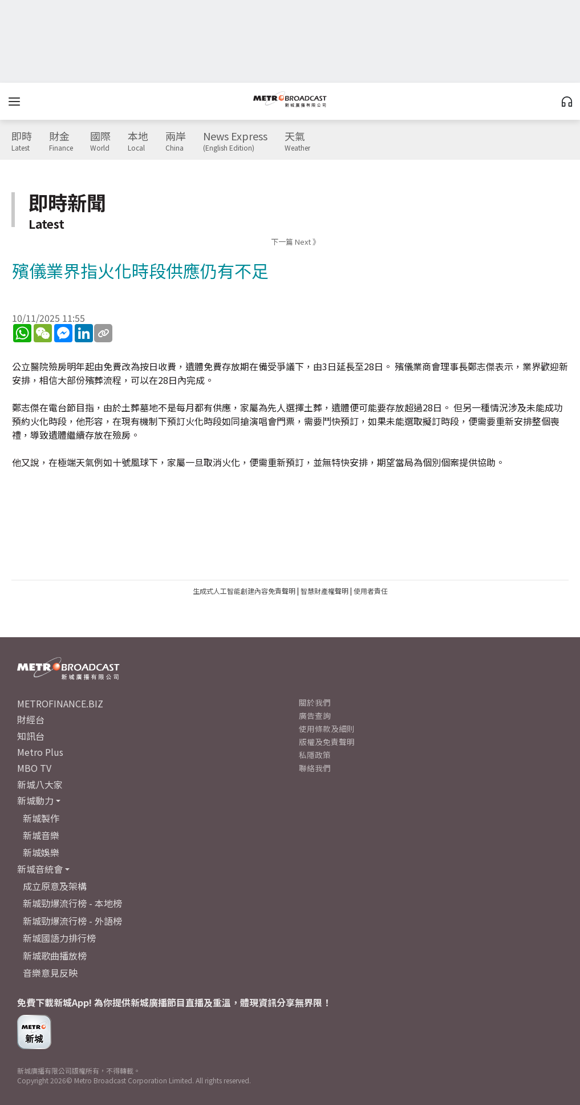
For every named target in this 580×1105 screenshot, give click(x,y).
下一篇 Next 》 (295, 241)
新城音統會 (40, 869)
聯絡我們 (315, 768)
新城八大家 (40, 784)
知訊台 (30, 736)
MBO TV (34, 768)
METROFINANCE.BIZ (60, 703)
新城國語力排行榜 (59, 938)
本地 (138, 141)
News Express (235, 141)
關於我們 (315, 702)
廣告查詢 (315, 715)
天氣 (297, 141)
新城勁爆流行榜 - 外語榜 (72, 921)
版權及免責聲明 (327, 741)
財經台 (30, 719)
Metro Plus (40, 752)
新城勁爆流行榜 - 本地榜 (72, 903)
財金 (61, 141)
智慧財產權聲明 (324, 591)
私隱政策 (315, 754)
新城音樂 (41, 835)
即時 (21, 141)
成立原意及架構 (55, 886)
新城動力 (35, 800)
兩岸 (175, 141)
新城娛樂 (41, 852)
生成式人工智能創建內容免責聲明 (244, 591)
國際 (100, 141)
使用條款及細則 (327, 728)
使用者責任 (371, 591)
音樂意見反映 (50, 972)
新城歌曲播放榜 (55, 955)
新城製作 (41, 818)
